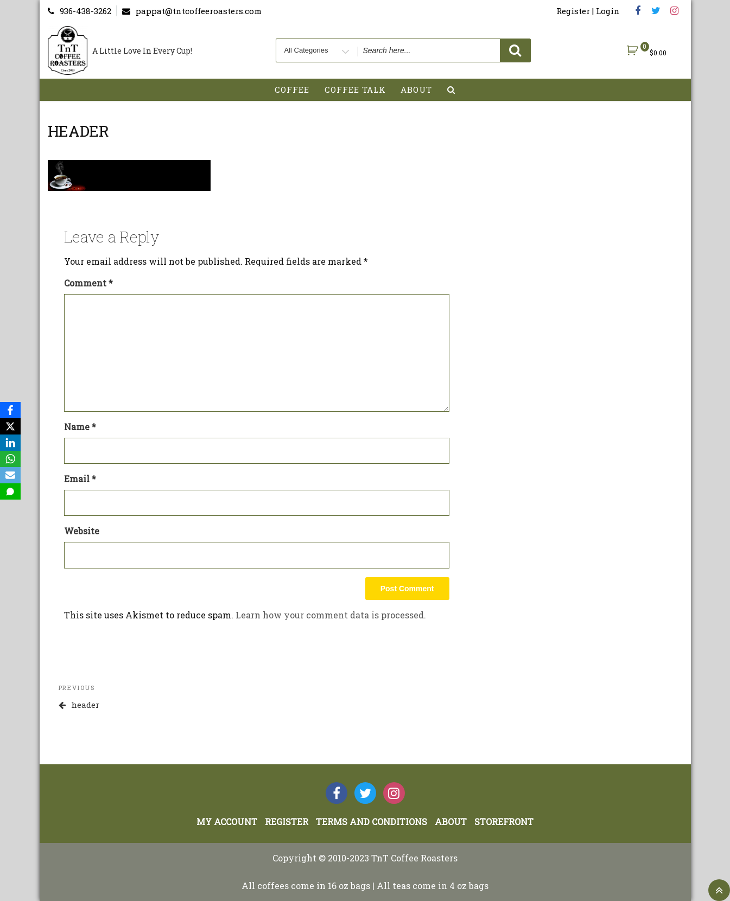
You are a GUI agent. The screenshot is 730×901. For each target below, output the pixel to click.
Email (80, 478)
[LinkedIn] (10, 442)
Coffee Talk (355, 89)
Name (80, 426)
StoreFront (504, 821)
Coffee (292, 89)
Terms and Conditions (371, 821)
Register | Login (588, 10)
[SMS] (10, 491)
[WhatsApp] (10, 459)
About (416, 89)
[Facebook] (10, 410)
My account (226, 821)
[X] (10, 426)
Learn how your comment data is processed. (331, 615)
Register (286, 821)
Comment (88, 283)
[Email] (10, 475)
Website (81, 530)
